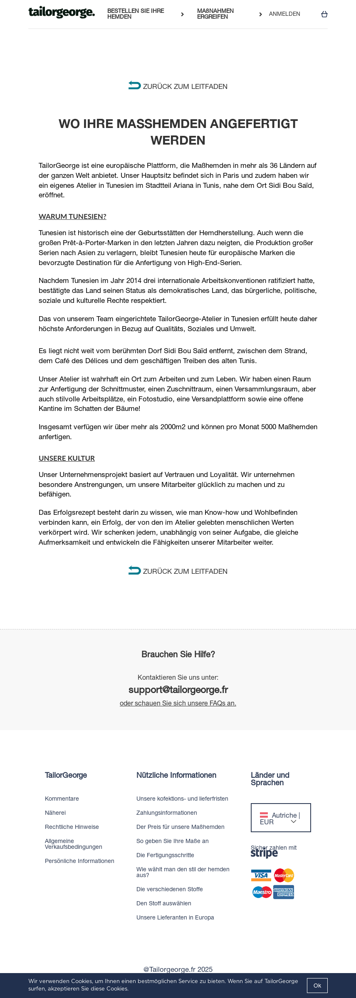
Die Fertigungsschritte (165, 855)
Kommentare (62, 798)
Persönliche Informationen (79, 861)
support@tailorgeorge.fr (178, 689)
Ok (317, 985)
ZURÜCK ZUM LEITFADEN (178, 86)
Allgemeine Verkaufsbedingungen (73, 844)
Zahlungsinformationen (166, 812)
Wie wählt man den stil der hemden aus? (183, 872)
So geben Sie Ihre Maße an (172, 841)
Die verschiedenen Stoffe (169, 889)
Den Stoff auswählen (163, 903)
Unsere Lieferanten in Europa (175, 917)
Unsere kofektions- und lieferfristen (182, 798)
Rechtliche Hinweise (72, 826)
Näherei (55, 812)
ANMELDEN (284, 14)
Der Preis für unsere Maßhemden (180, 826)
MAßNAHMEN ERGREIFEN (215, 14)
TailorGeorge (66, 775)
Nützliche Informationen (176, 775)
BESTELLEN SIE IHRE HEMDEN (135, 14)
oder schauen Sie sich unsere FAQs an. (178, 703)
